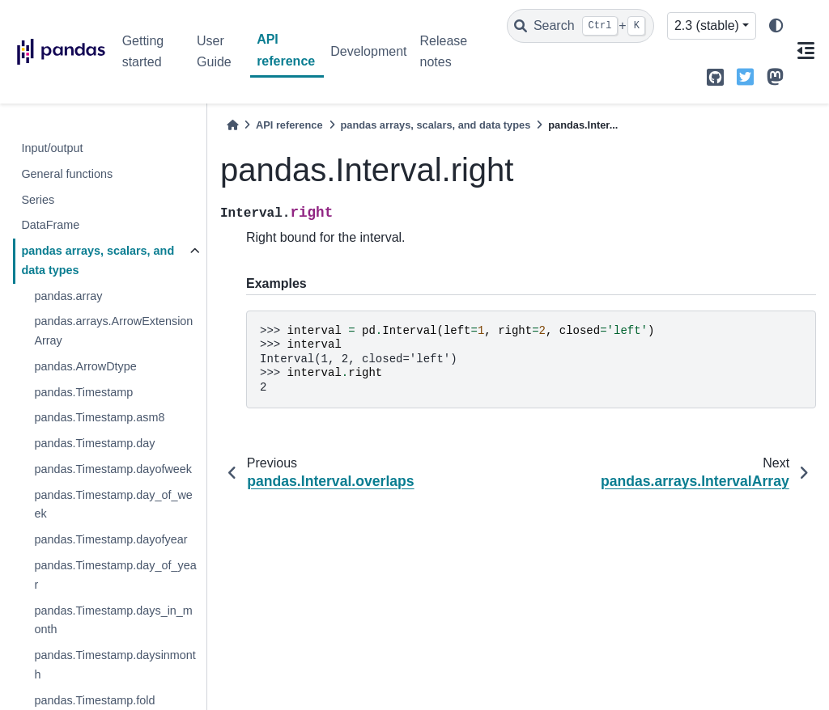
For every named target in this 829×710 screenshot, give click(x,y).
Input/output (52, 148)
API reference (286, 49)
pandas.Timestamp (83, 392)
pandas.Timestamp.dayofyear (110, 539)
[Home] (232, 124)
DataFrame (50, 224)
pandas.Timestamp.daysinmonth (114, 665)
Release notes (443, 51)
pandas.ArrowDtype (85, 366)
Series (37, 199)
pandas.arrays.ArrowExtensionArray (113, 331)
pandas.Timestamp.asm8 (99, 417)
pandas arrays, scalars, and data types (97, 260)
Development (368, 51)
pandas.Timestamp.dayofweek (113, 469)
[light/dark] (776, 26)
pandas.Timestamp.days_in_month (113, 620)
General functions (67, 173)
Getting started (143, 51)
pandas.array (68, 295)
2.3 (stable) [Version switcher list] (706, 25)
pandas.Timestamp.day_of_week (113, 504)
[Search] (580, 26)
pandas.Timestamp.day (94, 443)
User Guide (214, 51)
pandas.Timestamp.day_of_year (115, 575)
